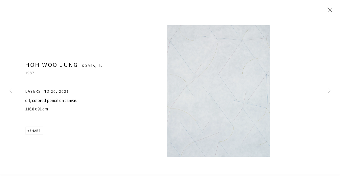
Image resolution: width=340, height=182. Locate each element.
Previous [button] (11, 91)
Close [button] (333, 11)
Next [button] (329, 91)
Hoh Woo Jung (51, 69)
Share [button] (35, 136)
